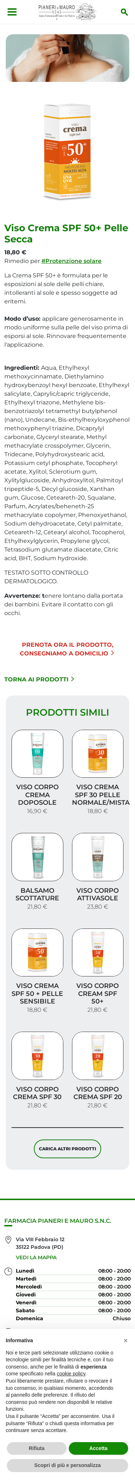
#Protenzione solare (71, 261)
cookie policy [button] (71, 1373)
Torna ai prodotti (39, 679)
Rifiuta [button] (37, 1448)
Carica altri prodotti (67, 1148)
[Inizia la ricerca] (124, 12)
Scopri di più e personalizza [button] (67, 1465)
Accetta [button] (98, 1448)
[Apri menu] (12, 12)
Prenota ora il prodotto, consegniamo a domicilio (67, 649)
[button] (125, 1340)
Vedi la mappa (36, 1257)
